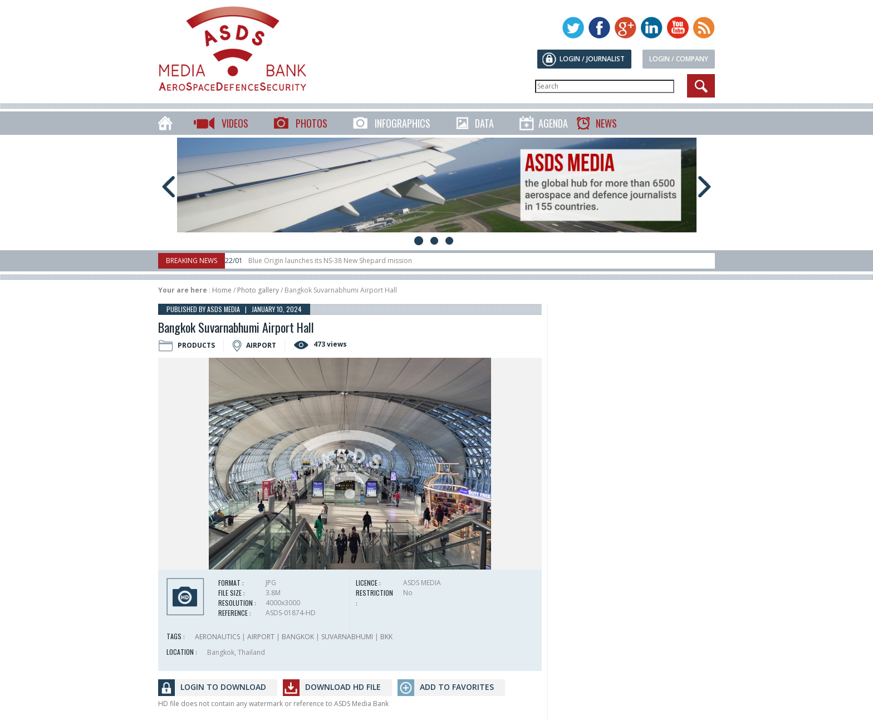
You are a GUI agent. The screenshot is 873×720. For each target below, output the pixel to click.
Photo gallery (258, 290)
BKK (386, 636)
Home (222, 290)
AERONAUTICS (217, 636)
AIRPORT (260, 636)
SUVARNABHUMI (347, 636)
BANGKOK (298, 636)
